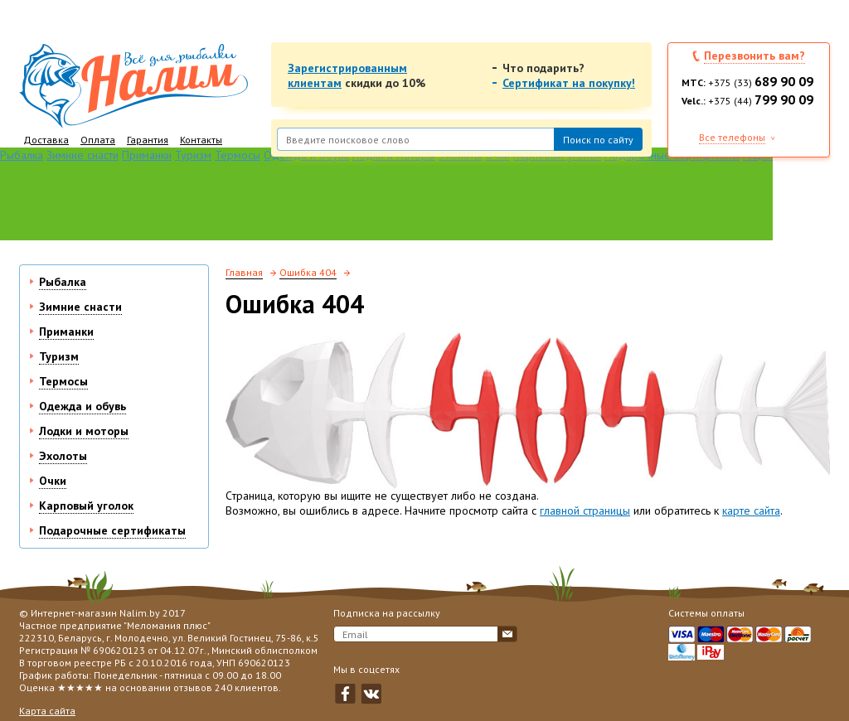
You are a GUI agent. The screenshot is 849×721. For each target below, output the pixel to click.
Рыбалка (21, 155)
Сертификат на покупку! (568, 82)
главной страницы (585, 510)
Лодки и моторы (84, 430)
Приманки (147, 155)
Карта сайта (47, 710)
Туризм (193, 155)
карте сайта (751, 510)
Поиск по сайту (598, 139)
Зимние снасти (82, 155)
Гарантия (147, 139)
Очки (52, 480)
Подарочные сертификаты (112, 530)
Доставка (46, 139)
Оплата (97, 139)
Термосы (237, 155)
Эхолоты (63, 455)
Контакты (201, 139)
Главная (244, 272)
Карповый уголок (86, 505)
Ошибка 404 (308, 272)
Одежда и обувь (82, 406)
